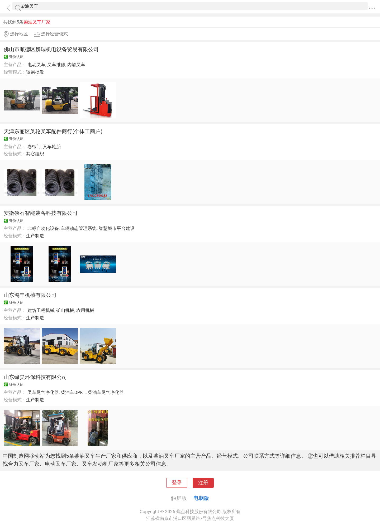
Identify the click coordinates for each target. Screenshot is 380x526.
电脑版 (201, 498)
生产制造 (35, 235)
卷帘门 (34, 146)
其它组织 (35, 153)
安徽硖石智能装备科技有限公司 (41, 213)
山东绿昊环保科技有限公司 (35, 377)
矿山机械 (65, 310)
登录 (177, 483)
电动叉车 (36, 64)
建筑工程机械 (40, 310)
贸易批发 (35, 72)
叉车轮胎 (52, 146)
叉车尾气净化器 (43, 392)
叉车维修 (56, 64)
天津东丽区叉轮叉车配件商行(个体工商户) (53, 131)
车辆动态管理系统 (79, 228)
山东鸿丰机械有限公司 (30, 295)
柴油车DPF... (73, 392)
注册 (203, 483)
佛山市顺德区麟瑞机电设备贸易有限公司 (51, 49)
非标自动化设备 (43, 228)
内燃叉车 (76, 64)
